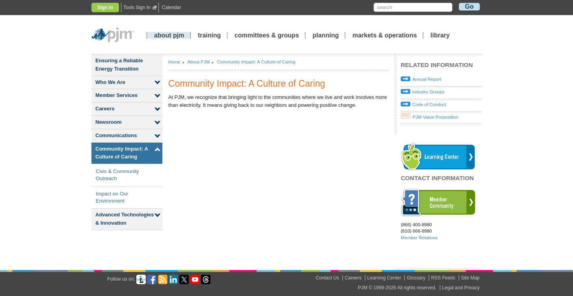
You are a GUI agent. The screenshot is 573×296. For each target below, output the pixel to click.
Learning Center (384, 278)
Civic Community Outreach (117, 174)
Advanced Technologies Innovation (124, 219)
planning (326, 35)
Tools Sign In (137, 7)
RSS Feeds (443, 278)
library (440, 35)
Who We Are (110, 82)
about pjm (169, 35)
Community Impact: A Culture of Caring (121, 153)
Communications (116, 135)
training (210, 35)
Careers (104, 109)
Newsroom (108, 122)
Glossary (416, 278)
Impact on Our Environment (112, 197)
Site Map (470, 278)
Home (174, 62)
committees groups (266, 35)
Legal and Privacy (461, 287)
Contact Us (327, 278)
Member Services (116, 95)
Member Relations (419, 237)
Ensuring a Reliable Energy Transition (119, 65)
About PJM (199, 62)
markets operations (384, 35)
